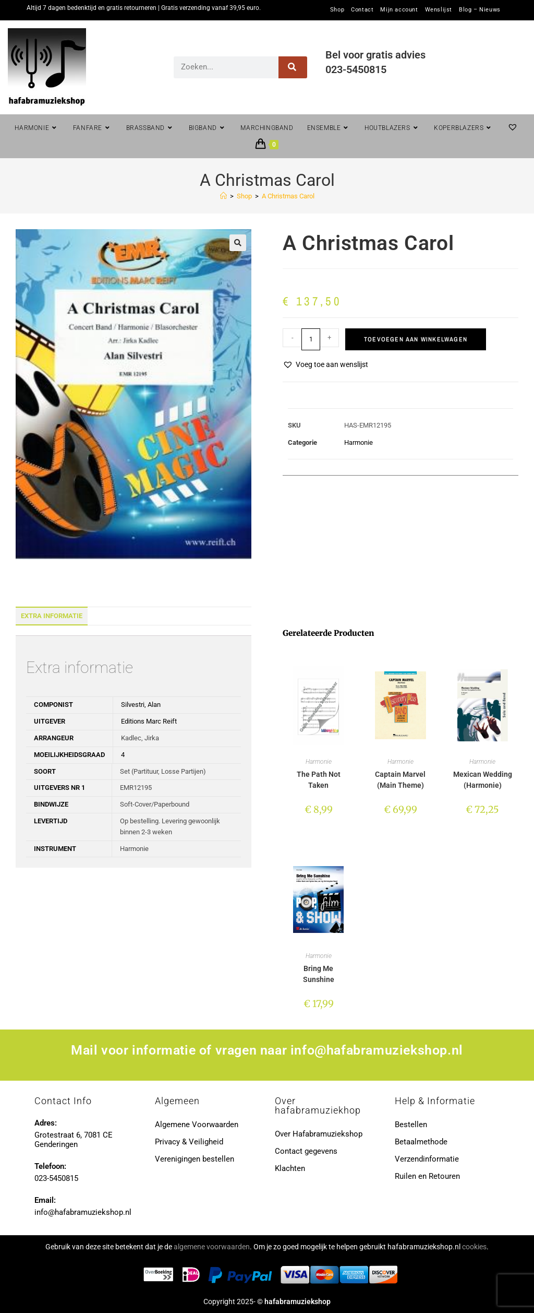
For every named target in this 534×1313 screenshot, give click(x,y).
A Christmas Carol (288, 196)
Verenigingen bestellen (194, 1159)
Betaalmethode (421, 1141)
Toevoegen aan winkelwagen (415, 339)
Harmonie (358, 442)
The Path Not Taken (319, 779)
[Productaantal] (310, 339)
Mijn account (399, 10)
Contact (362, 10)
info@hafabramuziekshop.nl (376, 1050)
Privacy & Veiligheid (189, 1141)
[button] (237, 242)
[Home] (223, 196)
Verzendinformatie (427, 1159)
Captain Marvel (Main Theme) (400, 779)
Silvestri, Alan (141, 704)
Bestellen (411, 1124)
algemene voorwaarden (212, 1247)
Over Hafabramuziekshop (318, 1134)
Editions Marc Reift (149, 721)
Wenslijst (438, 10)
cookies (474, 1247)
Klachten (290, 1168)
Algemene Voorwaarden (196, 1124)
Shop (337, 10)
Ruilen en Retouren (427, 1176)
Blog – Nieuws (480, 10)
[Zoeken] (292, 67)
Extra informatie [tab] (51, 616)
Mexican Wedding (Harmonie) (482, 779)
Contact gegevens (306, 1151)
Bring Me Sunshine (318, 974)
